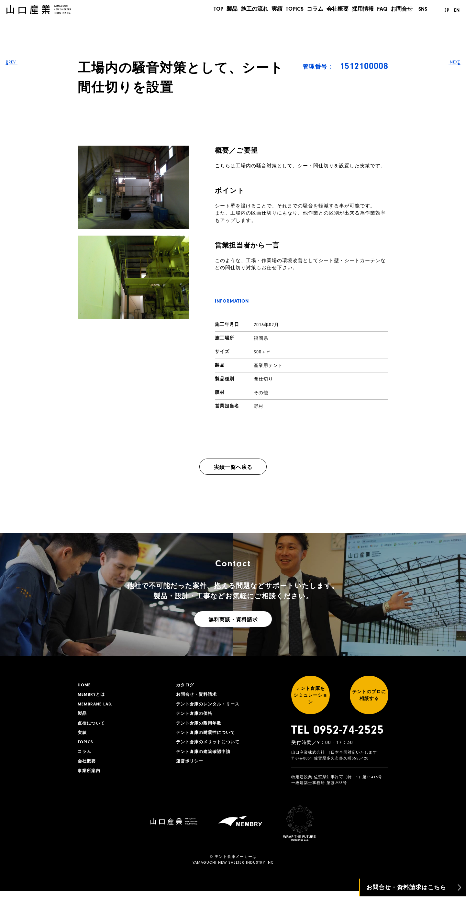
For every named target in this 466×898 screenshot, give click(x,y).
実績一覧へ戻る (233, 467)
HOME (84, 685)
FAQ (381, 11)
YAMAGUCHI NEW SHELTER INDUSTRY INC (233, 869)
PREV (16, 449)
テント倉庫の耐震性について (207, 735)
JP (445, 11)
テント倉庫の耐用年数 (200, 725)
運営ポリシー (190, 765)
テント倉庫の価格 (195, 715)
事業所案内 (90, 775)
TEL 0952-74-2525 (337, 736)
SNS (422, 11)
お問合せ (402, 11)
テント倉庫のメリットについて (210, 745)
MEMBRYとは (92, 695)
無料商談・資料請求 (233, 620)
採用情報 (360, 11)
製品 (221, 11)
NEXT (450, 449)
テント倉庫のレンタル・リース (210, 705)
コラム (310, 11)
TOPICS (288, 11)
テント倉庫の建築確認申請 (205, 755)
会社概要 (334, 11)
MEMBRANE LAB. (96, 705)
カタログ (185, 685)
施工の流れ (245, 11)
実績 (269, 11)
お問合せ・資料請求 (198, 695)
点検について (92, 725)
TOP (205, 11)
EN (457, 11)
